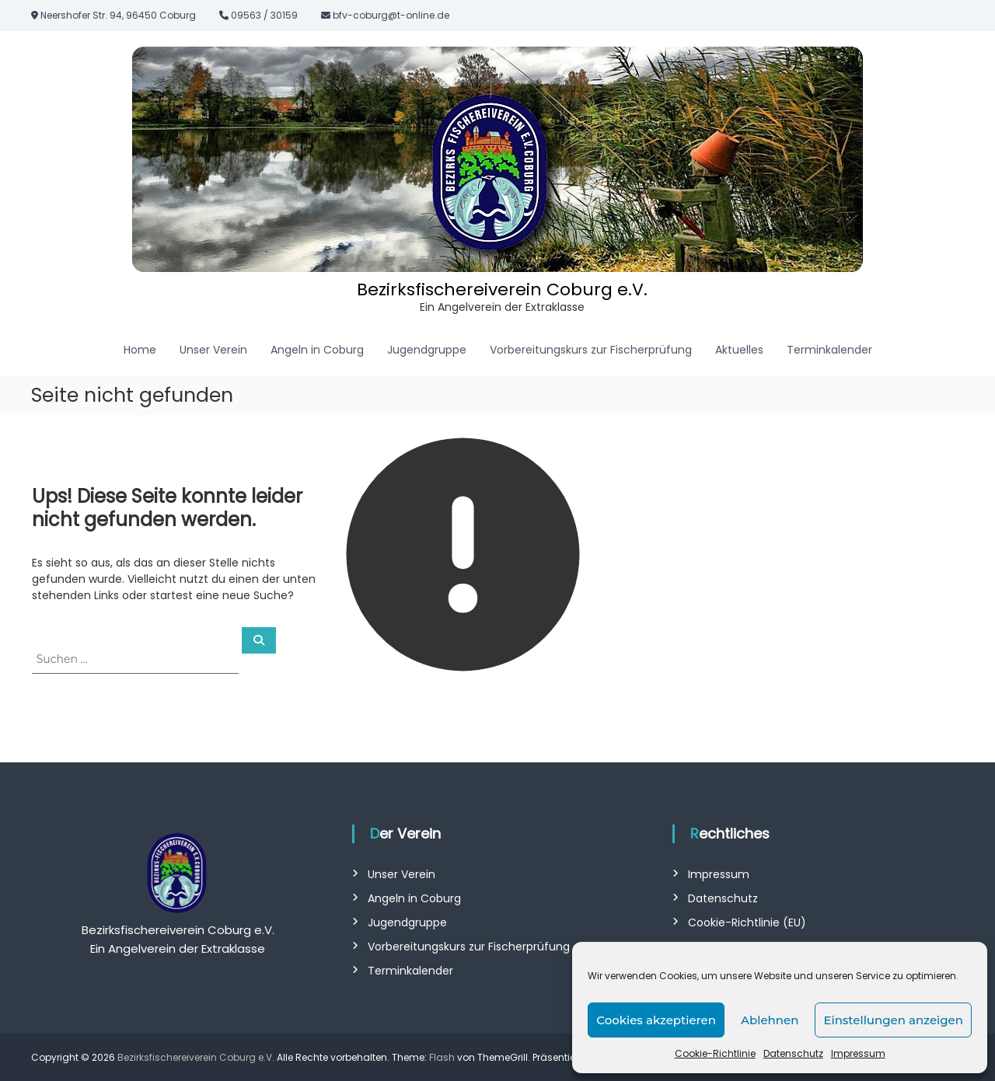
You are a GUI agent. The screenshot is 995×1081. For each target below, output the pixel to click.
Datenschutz (793, 1053)
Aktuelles (739, 349)
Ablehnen (769, 1020)
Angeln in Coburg (317, 349)
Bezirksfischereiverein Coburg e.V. (502, 289)
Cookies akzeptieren (656, 1020)
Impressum (858, 1053)
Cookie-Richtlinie (715, 1053)
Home (140, 349)
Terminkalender (829, 349)
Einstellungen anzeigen (893, 1020)
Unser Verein (213, 349)
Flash (442, 1057)
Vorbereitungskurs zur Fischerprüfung (591, 349)
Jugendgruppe (426, 349)
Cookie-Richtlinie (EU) (747, 922)
